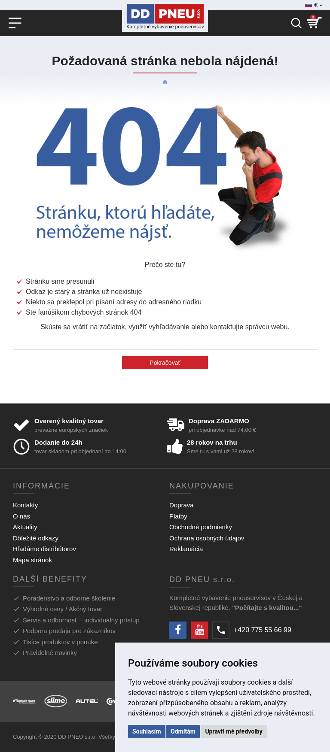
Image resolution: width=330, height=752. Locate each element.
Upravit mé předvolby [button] (233, 731)
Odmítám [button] (183, 731)
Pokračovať (165, 362)
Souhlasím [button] (146, 731)
